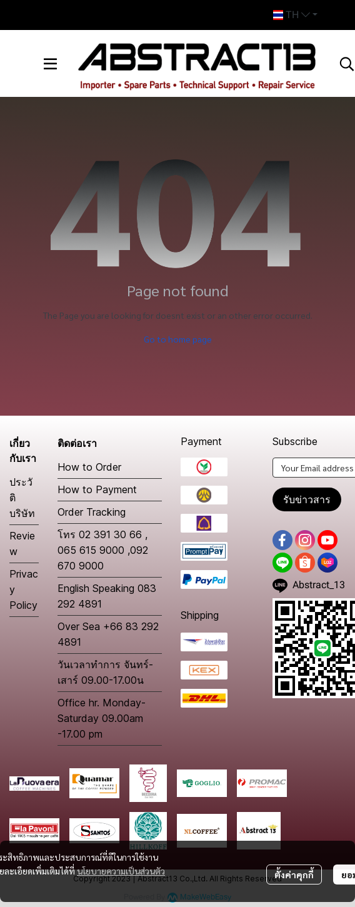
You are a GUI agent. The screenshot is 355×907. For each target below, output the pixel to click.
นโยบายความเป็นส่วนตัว (121, 870)
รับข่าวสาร (307, 499)
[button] (295, 15)
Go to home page (178, 338)
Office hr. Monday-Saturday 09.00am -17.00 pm (102, 718)
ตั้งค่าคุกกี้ (294, 874)
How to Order (89, 467)
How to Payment (97, 489)
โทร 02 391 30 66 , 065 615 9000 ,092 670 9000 (103, 550)
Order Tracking (92, 512)
